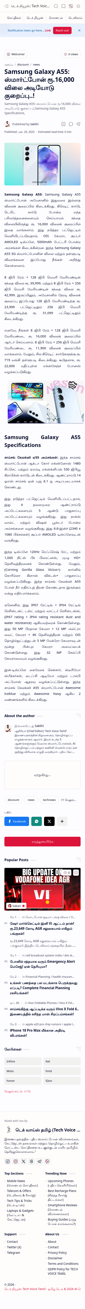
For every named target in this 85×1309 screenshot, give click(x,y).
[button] (6, 6)
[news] (31, 800)
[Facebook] (7, 1161)
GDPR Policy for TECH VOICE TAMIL (63, 1271)
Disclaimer (55, 1258)
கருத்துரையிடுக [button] (43, 841)
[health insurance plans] (68, 977)
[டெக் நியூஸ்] (35, 18)
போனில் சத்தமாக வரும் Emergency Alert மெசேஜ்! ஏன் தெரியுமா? (42, 964)
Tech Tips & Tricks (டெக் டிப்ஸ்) (19, 1203)
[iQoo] (62, 1081)
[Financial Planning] (39, 977)
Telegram (13, 1252)
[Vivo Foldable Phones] (43, 1003)
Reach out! (62, 30)
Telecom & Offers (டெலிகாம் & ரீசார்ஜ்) (21, 1193)
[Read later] (63, 124)
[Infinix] (23, 1061)
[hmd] (62, 1071)
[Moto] (23, 1071)
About (52, 1241)
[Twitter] (23, 1161)
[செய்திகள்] (14, 18)
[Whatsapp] (47, 1161)
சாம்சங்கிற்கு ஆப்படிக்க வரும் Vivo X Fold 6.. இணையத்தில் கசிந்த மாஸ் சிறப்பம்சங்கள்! (44, 1011)
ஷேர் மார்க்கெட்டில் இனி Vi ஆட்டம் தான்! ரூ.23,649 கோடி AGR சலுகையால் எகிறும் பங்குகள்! (42, 928)
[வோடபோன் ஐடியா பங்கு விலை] (48, 917)
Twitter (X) (14, 1247)
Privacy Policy (57, 1252)
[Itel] (62, 1061)
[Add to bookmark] (76, 873)
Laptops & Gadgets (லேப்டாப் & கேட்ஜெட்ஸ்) (20, 1214)
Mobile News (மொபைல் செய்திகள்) (22, 1183)
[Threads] (31, 1161)
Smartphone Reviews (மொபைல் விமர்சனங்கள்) (62, 1209)
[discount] (13, 800)
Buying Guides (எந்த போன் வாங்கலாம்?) (62, 1221)
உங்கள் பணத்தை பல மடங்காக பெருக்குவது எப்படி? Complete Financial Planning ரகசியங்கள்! (43, 988)
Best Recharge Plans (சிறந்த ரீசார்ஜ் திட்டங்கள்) (62, 1195)
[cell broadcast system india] (45, 955)
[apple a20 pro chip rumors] (44, 1024)
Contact (12, 1241)
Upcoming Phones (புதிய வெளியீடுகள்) (62, 1183)
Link (48, 30)
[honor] (23, 1081)
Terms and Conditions (63, 1263)
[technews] (49, 800)
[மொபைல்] (56, 18)
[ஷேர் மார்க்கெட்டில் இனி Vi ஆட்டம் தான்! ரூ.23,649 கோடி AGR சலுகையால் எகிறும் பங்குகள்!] (42, 889)
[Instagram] (15, 1161)
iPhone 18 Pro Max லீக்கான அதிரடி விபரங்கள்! (37, 1033)
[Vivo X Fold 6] (67, 1003)
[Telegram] (39, 1161)
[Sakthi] (25, 124)
